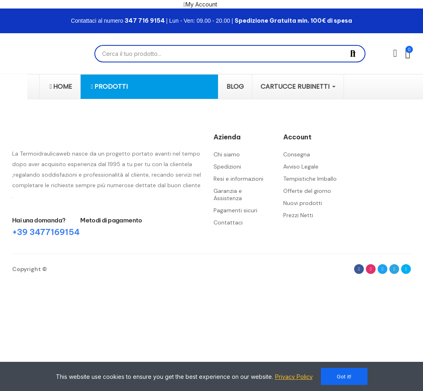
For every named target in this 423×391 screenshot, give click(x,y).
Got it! (344, 376)
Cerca (352, 53)
